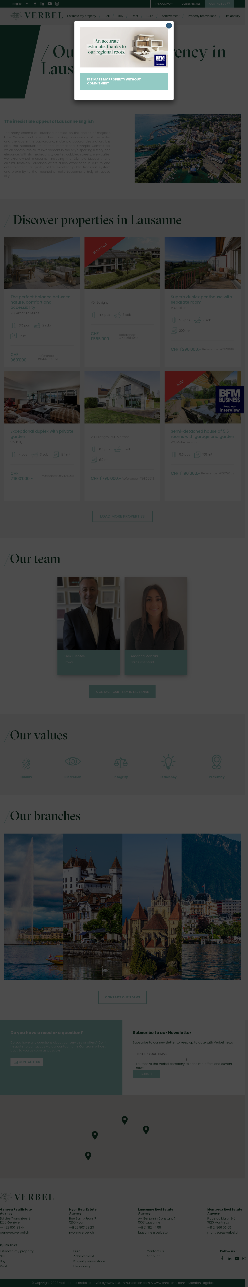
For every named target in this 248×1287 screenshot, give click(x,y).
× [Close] (169, 25)
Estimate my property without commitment (114, 81)
